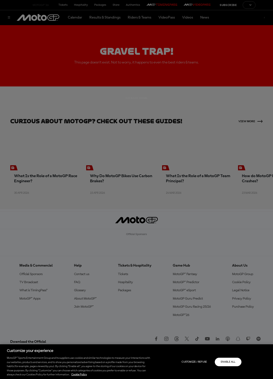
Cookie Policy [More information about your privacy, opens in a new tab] (79, 374)
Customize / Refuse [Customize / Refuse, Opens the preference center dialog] (194, 362)
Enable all (228, 362)
